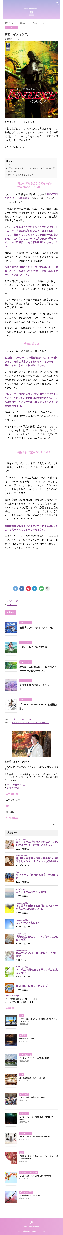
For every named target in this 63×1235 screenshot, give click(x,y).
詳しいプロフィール (16, 785)
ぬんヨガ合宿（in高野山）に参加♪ (32, 1097)
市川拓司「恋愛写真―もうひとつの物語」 (30, 723)
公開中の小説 (13, 788)
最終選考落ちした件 (27, 1039)
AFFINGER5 (40, 1231)
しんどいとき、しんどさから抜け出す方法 (35, 1176)
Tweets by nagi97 (13, 996)
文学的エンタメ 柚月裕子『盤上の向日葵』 (36, 1137)
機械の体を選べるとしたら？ (20, 174)
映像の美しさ (14, 171)
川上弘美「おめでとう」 (22, 719)
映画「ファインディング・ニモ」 (36, 627)
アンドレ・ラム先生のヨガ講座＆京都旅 (34, 1058)
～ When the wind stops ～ (31, 1227)
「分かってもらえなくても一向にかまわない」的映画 (31, 168)
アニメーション (13, 601)
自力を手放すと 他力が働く (30, 1195)
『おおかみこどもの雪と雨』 (34, 647)
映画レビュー (12, 605)
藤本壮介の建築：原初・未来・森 (32, 1078)
